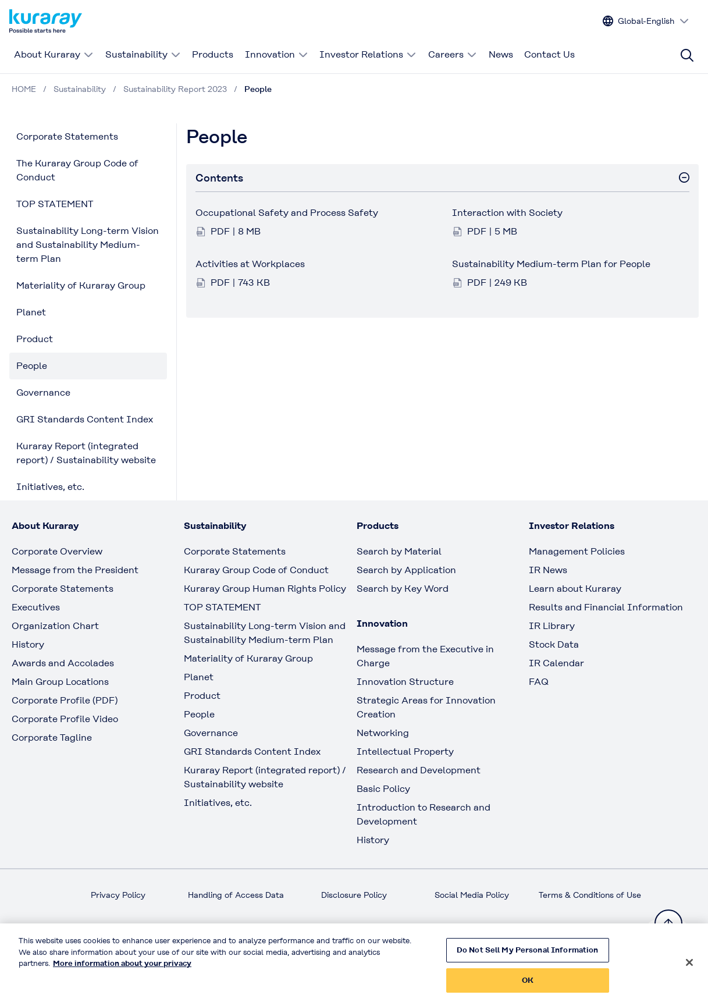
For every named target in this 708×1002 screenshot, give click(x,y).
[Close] (689, 968)
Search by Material (399, 551)
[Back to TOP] (668, 923)
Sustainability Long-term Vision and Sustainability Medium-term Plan (87, 244)
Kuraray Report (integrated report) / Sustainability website (86, 453)
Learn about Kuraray (575, 588)
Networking (383, 732)
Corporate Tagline (52, 737)
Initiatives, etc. (50, 486)
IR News (548, 569)
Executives (36, 607)
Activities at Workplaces (250, 263)
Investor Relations (368, 54)
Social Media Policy (472, 895)
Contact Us (549, 54)
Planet (31, 312)
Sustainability (143, 54)
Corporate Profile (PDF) (65, 700)
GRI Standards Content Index (84, 419)
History (28, 644)
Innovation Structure (405, 681)
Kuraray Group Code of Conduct (256, 569)
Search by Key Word (403, 588)
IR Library (552, 625)
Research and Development (419, 770)
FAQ (539, 681)
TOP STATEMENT (54, 203)
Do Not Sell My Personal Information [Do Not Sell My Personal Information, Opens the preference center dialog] (528, 955)
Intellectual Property (405, 751)
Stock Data (554, 644)
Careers (452, 54)
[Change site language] (646, 21)
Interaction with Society (507, 212)
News (501, 54)
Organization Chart (55, 625)
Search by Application (406, 569)
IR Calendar (556, 663)
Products (212, 54)
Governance (43, 392)
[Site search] (687, 55)
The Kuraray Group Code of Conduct (77, 170)
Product (34, 338)
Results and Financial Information (606, 607)
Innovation (276, 54)
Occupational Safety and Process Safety (286, 212)
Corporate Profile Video (65, 718)
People (31, 365)
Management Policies (577, 551)
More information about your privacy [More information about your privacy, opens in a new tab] (122, 969)
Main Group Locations (60, 681)
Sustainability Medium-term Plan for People (551, 263)
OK (527, 985)
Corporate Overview (57, 551)
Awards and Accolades (63, 663)
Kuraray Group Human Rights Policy (265, 588)
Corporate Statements (67, 136)
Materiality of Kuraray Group (80, 285)
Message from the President (75, 569)
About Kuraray (54, 54)
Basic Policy (383, 788)
